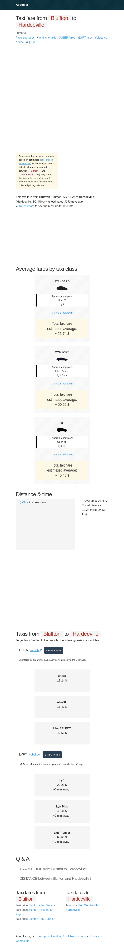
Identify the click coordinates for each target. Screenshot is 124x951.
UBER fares (67, 37)
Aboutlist (22, 4)
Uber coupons (77, 936)
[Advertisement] (62, 68)
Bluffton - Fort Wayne (35, 905)
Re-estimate (25, 206)
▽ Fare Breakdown (62, 312)
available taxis (47, 37)
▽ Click (23, 502)
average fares (26, 37)
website (34, 650)
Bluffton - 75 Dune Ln (35, 918)
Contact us (22, 940)
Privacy (94, 936)
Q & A (31, 42)
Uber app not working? (50, 936)
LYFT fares (86, 37)
